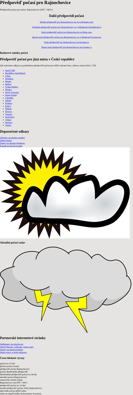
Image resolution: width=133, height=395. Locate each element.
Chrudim (9, 98)
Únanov (8, 114)
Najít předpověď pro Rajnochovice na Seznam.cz (66, 42)
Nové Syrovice (12, 92)
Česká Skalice (11, 87)
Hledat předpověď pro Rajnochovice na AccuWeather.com (66, 22)
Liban (8, 76)
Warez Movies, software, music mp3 (17, 347)
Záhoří (8, 100)
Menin (8, 81)
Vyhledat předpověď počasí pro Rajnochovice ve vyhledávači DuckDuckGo (66, 27)
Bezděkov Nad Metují (15, 73)
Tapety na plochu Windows (12, 143)
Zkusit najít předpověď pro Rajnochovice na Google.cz (66, 47)
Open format (6, 140)
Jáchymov (9, 117)
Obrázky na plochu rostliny (12, 137)
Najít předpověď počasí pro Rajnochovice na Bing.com (66, 32)
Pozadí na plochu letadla (11, 146)
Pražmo (8, 103)
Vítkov (8, 119)
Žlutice (8, 89)
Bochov (8, 122)
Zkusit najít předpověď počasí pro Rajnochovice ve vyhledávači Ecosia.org (66, 37)
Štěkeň (8, 108)
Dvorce (8, 111)
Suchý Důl (10, 70)
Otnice (8, 125)
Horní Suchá (11, 95)
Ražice (8, 84)
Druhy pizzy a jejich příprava (13, 352)
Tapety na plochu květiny (11, 349)
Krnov (8, 106)
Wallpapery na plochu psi (11, 344)
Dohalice (9, 78)
